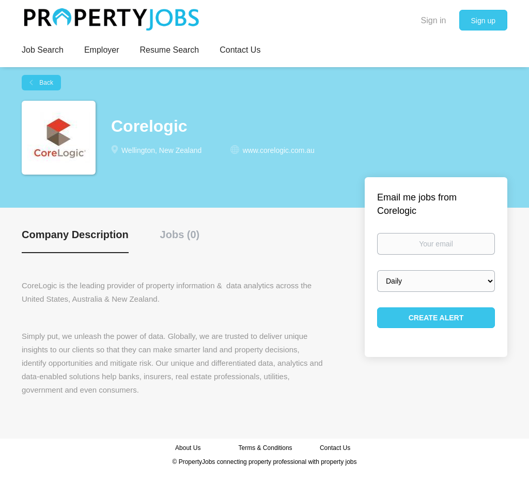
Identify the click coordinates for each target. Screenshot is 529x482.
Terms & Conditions (265, 448)
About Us (187, 448)
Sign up (483, 21)
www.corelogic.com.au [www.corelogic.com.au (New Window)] (279, 150)
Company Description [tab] (75, 234)
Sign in (433, 20)
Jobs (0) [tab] (180, 234)
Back (45, 82)
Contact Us (336, 448)
